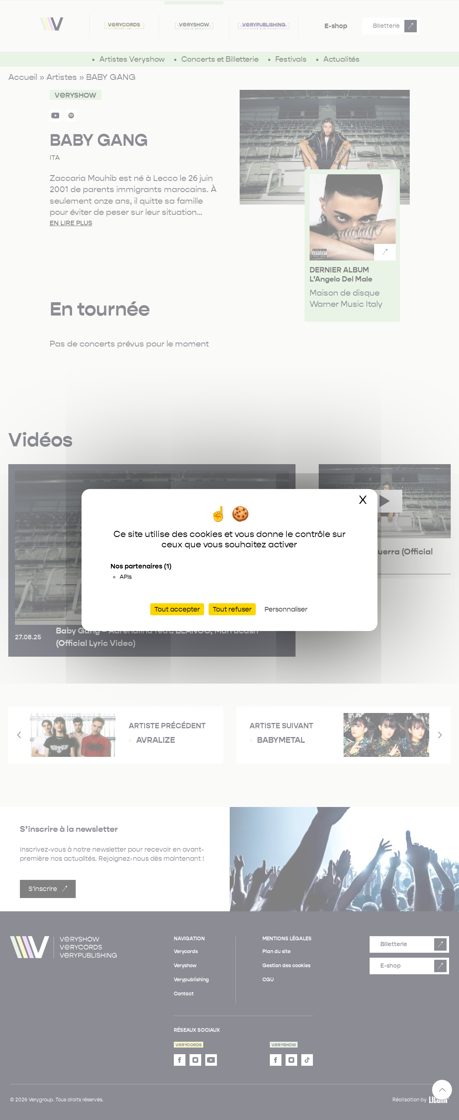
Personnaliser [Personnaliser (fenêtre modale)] (286, 609)
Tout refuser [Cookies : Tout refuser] (232, 609)
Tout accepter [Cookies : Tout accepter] (177, 609)
